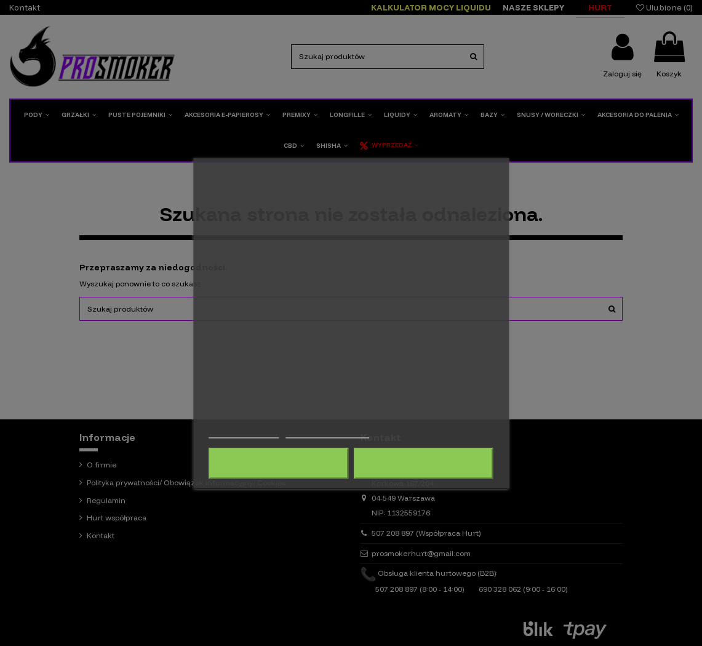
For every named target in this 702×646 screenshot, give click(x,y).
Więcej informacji (243, 432)
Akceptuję (423, 463)
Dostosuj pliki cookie (327, 432)
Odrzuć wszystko (278, 463)
